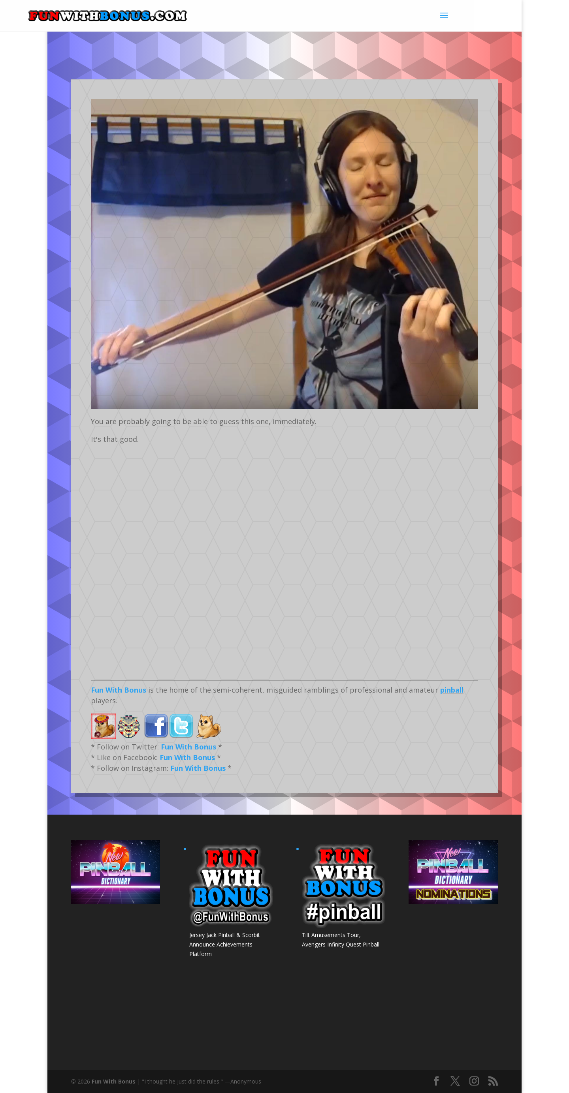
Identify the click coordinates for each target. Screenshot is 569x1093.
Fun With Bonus (118, 690)
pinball (451, 690)
